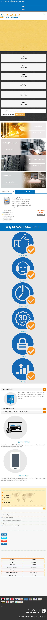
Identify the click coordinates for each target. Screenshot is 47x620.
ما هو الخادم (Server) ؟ (8, 517)
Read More (41, 214)
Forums (34, 575)
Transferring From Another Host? (15, 412)
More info (37, 133)
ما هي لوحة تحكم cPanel (8, 515)
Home (12, 559)
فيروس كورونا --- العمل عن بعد (10, 525)
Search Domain (8, 114)
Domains (12, 562)
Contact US (34, 567)
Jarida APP (23, 476)
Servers (34, 564)
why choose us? (12, 575)
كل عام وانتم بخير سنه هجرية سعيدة (11, 520)
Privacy (12, 570)
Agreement (34, 570)
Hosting (34, 559)
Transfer (19, 114)
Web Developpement (12, 572)
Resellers (33, 562)
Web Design (33, 572)
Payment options (12, 567)
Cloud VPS (12, 564)
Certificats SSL (8, 409)
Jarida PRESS (23, 442)
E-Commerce (7, 389)
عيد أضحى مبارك (6, 523)
